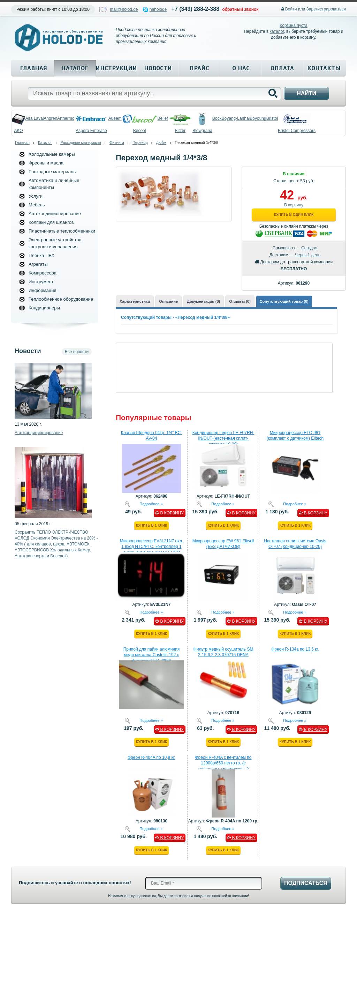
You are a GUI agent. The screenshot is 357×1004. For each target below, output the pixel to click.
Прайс (199, 68)
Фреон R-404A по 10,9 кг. (151, 757)
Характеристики (135, 301)
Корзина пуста (293, 25)
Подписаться (305, 883)
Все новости (77, 351)
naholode (158, 9)
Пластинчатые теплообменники (62, 231)
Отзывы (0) (239, 301)
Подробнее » (150, 503)
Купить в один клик (293, 215)
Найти (306, 93)
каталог (277, 31)
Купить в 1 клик (151, 525)
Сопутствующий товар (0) (284, 301)
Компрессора (42, 273)
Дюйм (161, 142)
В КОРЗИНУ (169, 513)
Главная (33, 68)
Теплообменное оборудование (61, 299)
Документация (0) (203, 301)
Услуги (36, 196)
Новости (158, 68)
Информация (42, 290)
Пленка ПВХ (41, 255)
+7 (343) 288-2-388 (195, 9)
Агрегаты (38, 264)
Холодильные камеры (52, 154)
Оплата (282, 68)
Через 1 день (307, 254)
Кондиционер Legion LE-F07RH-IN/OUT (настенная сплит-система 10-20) (223, 438)
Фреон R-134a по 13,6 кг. (295, 649)
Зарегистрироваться (326, 9)
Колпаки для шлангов (51, 222)
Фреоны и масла (46, 163)
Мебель (37, 204)
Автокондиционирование (55, 213)
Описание (168, 301)
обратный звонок (240, 9)
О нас (241, 68)
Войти (291, 9)
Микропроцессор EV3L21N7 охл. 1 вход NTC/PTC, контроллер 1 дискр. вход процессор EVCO (151, 546)
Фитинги (116, 142)
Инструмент (41, 281)
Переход (140, 142)
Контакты (324, 68)
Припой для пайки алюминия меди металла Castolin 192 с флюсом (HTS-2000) (151, 655)
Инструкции (116, 68)
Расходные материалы (80, 142)
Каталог (75, 68)
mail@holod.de (124, 9)
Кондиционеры (44, 307)
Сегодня (309, 247)
